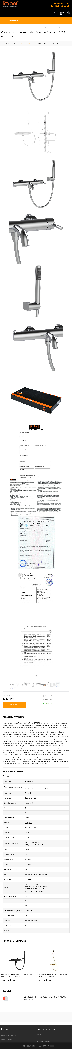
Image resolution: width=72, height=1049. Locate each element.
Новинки (38, 1034)
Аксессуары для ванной (8, 1035)
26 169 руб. (8, 980)
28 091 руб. (44, 980)
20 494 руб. (8, 699)
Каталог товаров (13, 21)
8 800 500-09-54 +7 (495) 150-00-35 (60, 4)
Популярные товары (42, 1038)
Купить (14, 705)
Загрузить (28, 823)
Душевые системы (7, 1039)
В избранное (48, 699)
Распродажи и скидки (43, 1041)
